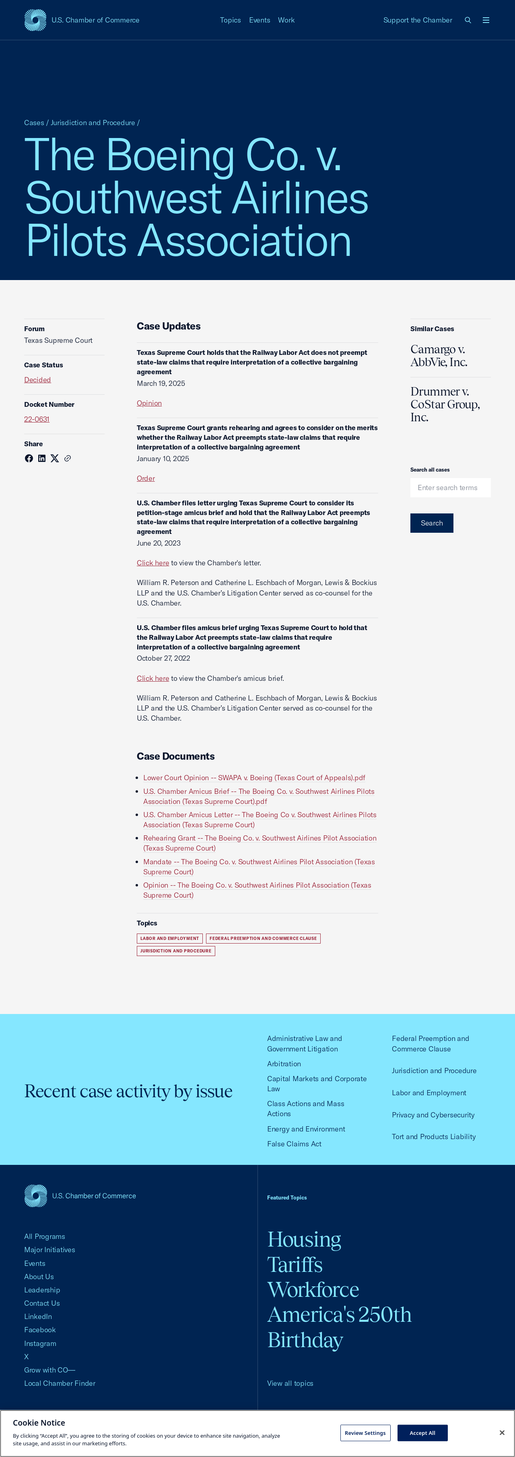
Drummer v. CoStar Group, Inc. (445, 404)
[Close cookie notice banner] (502, 1432)
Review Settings (365, 1432)
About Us (39, 1276)
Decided (37, 379)
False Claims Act (294, 1143)
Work (286, 20)
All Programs (44, 1236)
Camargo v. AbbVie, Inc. (439, 355)
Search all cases (430, 469)
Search (432, 523)
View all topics (290, 1383)
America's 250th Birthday (339, 1327)
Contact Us (42, 1303)
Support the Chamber (417, 20)
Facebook (40, 1329)
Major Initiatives (49, 1249)
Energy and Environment (306, 1128)
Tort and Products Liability (434, 1136)
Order (146, 478)
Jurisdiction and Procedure (93, 122)
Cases (34, 122)
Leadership (42, 1289)
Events (259, 20)
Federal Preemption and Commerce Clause (263, 938)
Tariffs (295, 1264)
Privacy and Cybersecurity (433, 1114)
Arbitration (284, 1063)
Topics (230, 20)
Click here (153, 562)
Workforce (313, 1289)
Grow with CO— (49, 1370)
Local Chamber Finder (59, 1383)
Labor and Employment (169, 938)
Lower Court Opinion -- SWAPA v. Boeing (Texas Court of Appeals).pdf (254, 777)
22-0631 (36, 419)
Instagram (40, 1343)
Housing (304, 1239)
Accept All (422, 1432)
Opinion (149, 403)
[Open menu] (486, 20)
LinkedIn (38, 1316)
